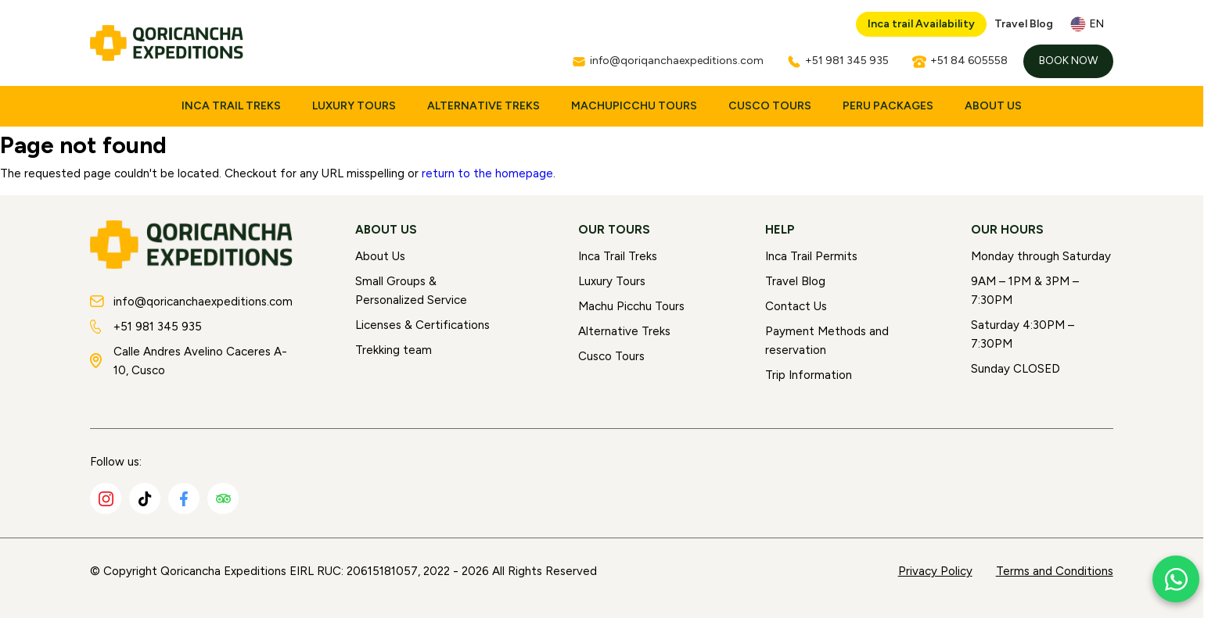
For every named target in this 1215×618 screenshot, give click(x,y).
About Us (993, 106)
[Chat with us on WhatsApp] (1175, 578)
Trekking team (393, 350)
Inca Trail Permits (811, 256)
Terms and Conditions (1054, 571)
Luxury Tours (354, 106)
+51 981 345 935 (146, 327)
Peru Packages (888, 106)
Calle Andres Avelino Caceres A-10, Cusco (188, 361)
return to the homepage (487, 173)
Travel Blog (1023, 23)
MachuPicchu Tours (634, 106)
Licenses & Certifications (422, 325)
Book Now (1068, 60)
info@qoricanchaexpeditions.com (191, 302)
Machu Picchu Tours (631, 306)
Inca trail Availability (921, 23)
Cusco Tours (769, 106)
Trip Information (808, 375)
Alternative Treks (483, 106)
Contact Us (796, 306)
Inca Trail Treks (231, 106)
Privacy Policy (935, 571)
